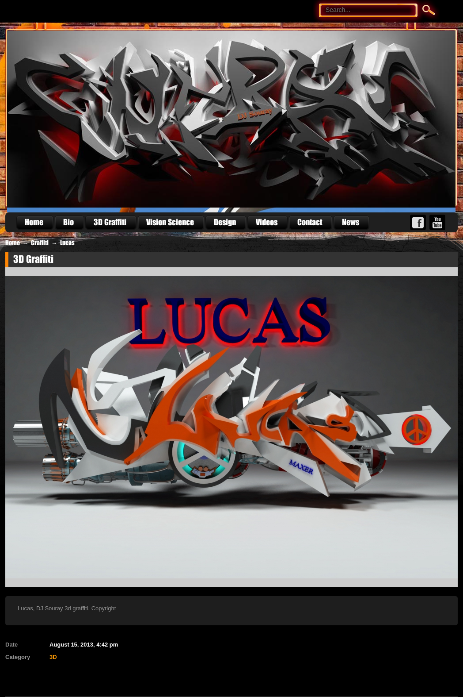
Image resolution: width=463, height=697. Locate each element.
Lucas (67, 243)
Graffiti (40, 243)
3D (53, 657)
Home (12, 243)
